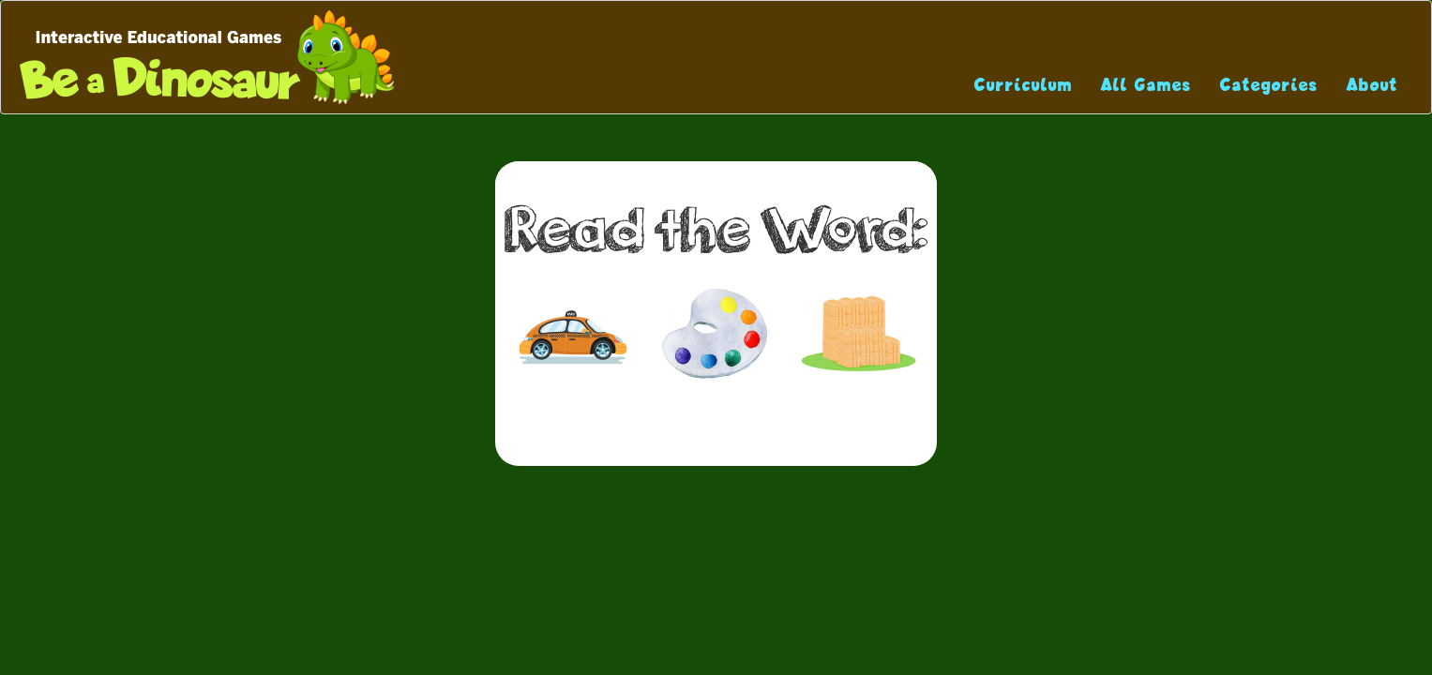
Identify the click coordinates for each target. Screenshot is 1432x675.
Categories (1269, 85)
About (1372, 85)
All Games (1146, 85)
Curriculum (1023, 85)
